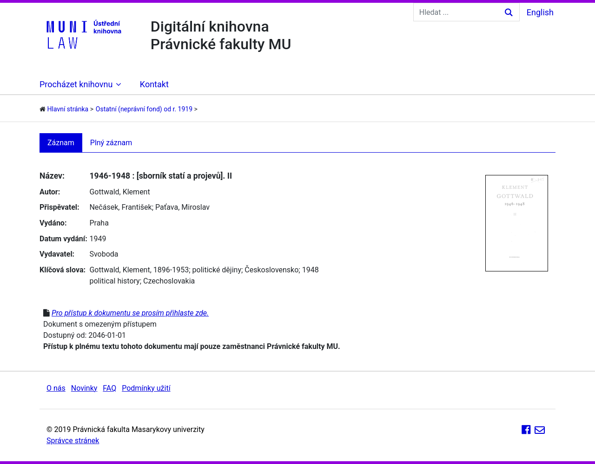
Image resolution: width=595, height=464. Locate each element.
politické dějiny (216, 269)
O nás (56, 388)
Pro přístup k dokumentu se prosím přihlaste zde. (130, 313)
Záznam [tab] (60, 142)
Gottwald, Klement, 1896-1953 (139, 269)
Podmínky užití (146, 388)
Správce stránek (72, 440)
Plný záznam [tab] (111, 142)
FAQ (109, 388)
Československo (271, 269)
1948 (310, 269)
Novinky (84, 388)
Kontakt (154, 84)
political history (114, 281)
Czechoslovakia (169, 281)
